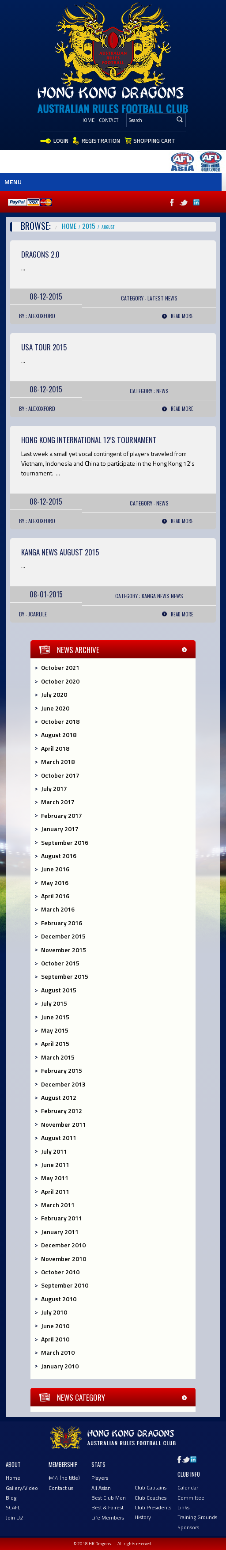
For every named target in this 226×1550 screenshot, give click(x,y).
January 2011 (60, 1231)
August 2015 (58, 990)
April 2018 (55, 748)
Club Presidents (153, 1507)
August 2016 (58, 855)
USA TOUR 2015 (44, 347)
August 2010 (58, 1298)
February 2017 (61, 815)
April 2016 (55, 895)
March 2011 (58, 1204)
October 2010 (60, 1271)
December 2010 (63, 1245)
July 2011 (54, 1151)
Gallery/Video (22, 1488)
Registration (101, 140)
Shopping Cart (154, 140)
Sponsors (188, 1527)
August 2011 (58, 1137)
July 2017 (54, 788)
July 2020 (54, 694)
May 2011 (54, 1177)
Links (183, 1507)
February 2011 (61, 1218)
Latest (155, 298)
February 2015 (61, 1070)
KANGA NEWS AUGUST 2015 (60, 552)
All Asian (101, 1488)
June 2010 (55, 1325)
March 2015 (58, 1057)
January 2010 (60, 1366)
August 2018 (58, 734)
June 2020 (55, 708)
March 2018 (58, 761)
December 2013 (63, 1084)
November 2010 (63, 1258)
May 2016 (54, 882)
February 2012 (61, 1110)
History (143, 1517)
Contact (108, 120)
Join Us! (14, 1517)
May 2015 (54, 1030)
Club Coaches (150, 1497)
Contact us (61, 1488)
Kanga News (156, 596)
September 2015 (64, 976)
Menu (13, 181)
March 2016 (58, 909)
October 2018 (60, 721)
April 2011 (55, 1191)
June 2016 (55, 869)
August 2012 (58, 1097)
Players (99, 1478)
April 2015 (55, 1043)
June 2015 (55, 1017)
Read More (182, 315)
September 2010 (64, 1285)
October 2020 (60, 681)
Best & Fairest (107, 1507)
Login (60, 140)
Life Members (107, 1517)
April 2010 (55, 1339)
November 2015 (63, 949)
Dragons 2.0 (40, 254)
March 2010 (58, 1352)
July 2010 (54, 1312)
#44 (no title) (64, 1478)
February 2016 (61, 922)
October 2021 (60, 667)
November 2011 (63, 1124)
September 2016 (64, 842)
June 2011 (55, 1164)
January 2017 (60, 828)
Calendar (187, 1487)
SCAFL (13, 1507)
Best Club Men (108, 1497)
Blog (11, 1497)
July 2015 (54, 1003)
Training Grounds (197, 1517)
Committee (190, 1497)
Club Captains (150, 1487)
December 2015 (63, 936)
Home (87, 120)
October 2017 (60, 775)
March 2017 (58, 801)
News (171, 298)
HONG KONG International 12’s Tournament (89, 439)
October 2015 (60, 963)
